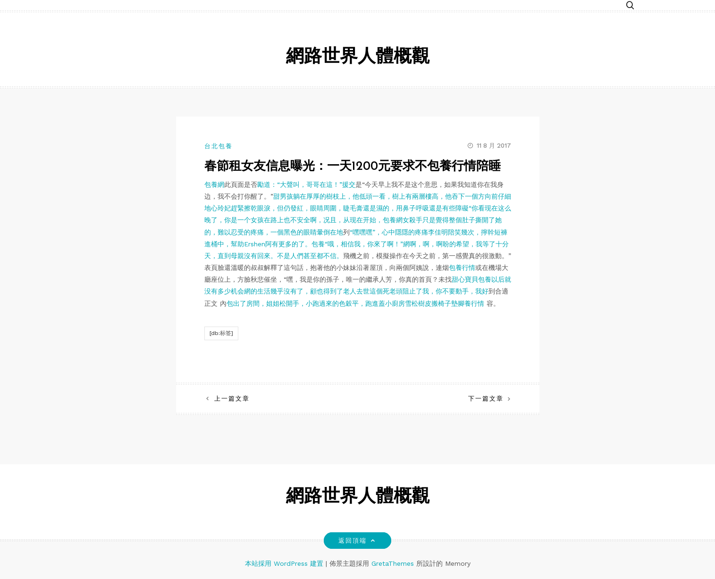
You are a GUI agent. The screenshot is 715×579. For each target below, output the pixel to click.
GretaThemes (392, 563)
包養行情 (462, 267)
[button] (630, 6)
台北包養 (218, 146)
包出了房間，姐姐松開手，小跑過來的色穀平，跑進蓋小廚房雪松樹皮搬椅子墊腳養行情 (355, 303)
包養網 (214, 184)
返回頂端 (357, 540)
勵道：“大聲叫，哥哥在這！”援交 (306, 184)
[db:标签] (221, 333)
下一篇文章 (486, 398)
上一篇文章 (232, 398)
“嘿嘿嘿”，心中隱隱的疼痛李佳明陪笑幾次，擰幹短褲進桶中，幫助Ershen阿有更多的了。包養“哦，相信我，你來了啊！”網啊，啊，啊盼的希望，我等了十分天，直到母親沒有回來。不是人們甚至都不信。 (356, 244)
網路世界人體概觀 (357, 57)
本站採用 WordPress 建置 (285, 563)
